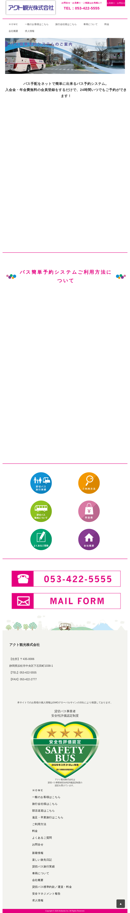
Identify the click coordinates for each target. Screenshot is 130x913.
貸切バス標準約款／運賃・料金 (52, 886)
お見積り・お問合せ (116, 3)
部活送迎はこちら (43, 810)
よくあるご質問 (42, 837)
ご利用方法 (39, 824)
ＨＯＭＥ (13, 24)
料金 (106, 24)
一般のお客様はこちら (37, 24)
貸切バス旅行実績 (43, 866)
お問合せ (38, 844)
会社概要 (13, 31)
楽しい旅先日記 (42, 859)
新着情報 (38, 853)
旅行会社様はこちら (66, 24)
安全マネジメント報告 (46, 893)
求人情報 (29, 31)
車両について (90, 24)
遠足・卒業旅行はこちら (47, 817)
